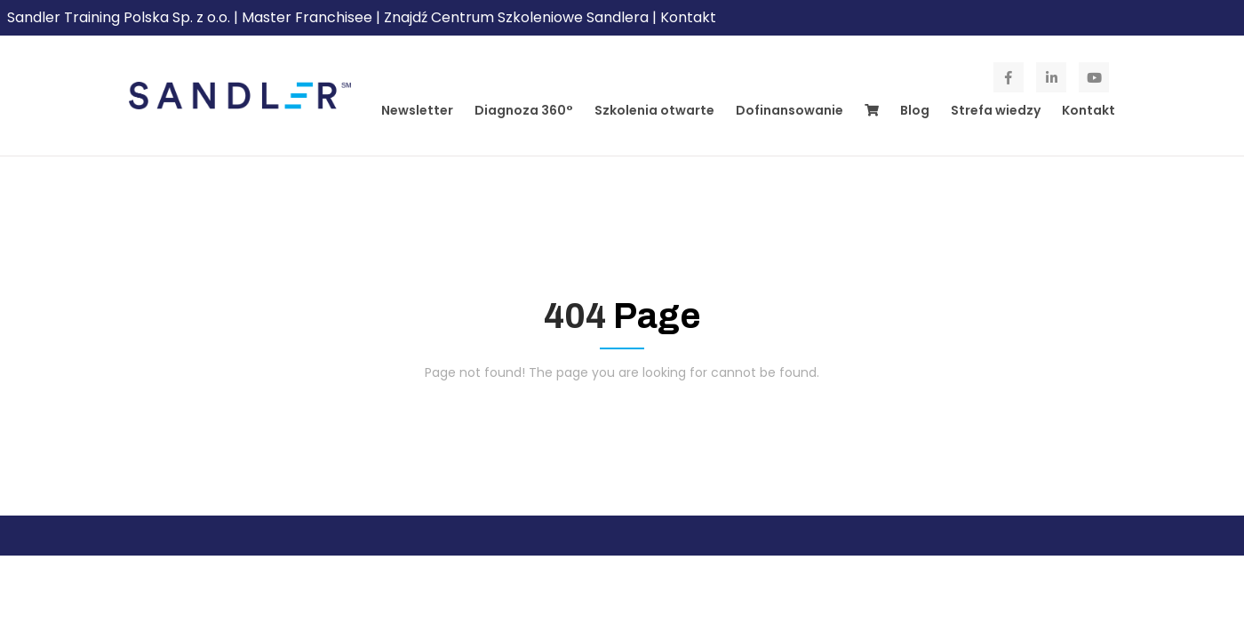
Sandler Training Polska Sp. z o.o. (120, 17)
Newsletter (417, 110)
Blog (914, 110)
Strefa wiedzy (996, 110)
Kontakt (688, 17)
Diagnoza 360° (523, 110)
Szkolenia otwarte (654, 110)
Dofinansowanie (789, 110)
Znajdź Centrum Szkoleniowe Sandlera (516, 17)
